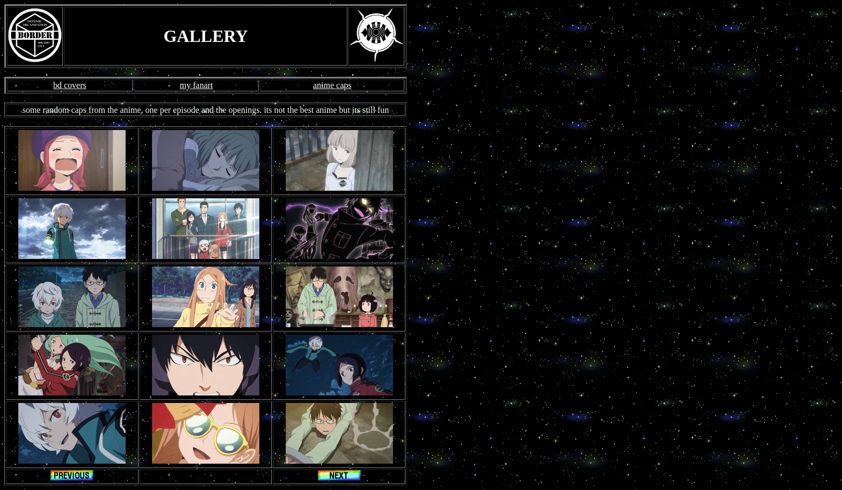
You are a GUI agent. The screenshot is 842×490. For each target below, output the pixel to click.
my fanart (196, 85)
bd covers (69, 85)
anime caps (332, 85)
